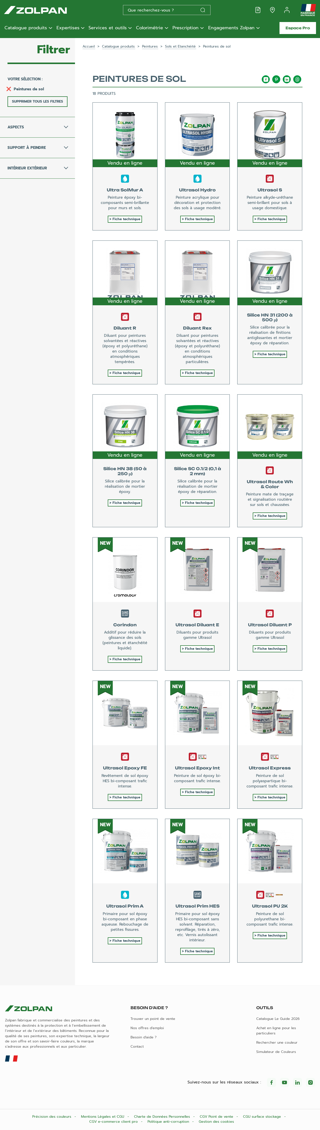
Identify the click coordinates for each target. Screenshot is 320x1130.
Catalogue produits (25, 28)
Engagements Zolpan (231, 28)
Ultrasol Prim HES (198, 906)
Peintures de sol (29, 89)
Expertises (68, 28)
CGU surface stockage (262, 1116)
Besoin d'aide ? (143, 1037)
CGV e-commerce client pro (114, 1121)
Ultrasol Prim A (125, 906)
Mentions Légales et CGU (103, 1116)
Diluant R (125, 328)
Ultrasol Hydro (197, 189)
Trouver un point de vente (152, 1018)
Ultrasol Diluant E (197, 624)
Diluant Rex (197, 328)
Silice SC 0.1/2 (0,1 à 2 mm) (197, 471)
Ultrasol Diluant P (270, 624)
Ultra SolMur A (125, 189)
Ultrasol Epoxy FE (125, 767)
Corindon (125, 624)
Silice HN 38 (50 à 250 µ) (124, 471)
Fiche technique (126, 219)
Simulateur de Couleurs (276, 1051)
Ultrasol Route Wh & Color (270, 484)
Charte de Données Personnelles (162, 1116)
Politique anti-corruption (169, 1121)
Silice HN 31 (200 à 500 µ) (269, 317)
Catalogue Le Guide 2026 (278, 1018)
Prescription (185, 28)
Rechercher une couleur (277, 1042)
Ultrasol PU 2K (270, 906)
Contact (137, 1046)
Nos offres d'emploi (147, 1028)
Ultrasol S (270, 189)
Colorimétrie (149, 28)
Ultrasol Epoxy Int (197, 767)
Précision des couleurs (52, 1116)
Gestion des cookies (216, 1121)
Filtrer (53, 50)
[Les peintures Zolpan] (43, 10)
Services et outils (107, 28)
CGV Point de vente (217, 1116)
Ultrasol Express (270, 767)
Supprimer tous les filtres (37, 101)
